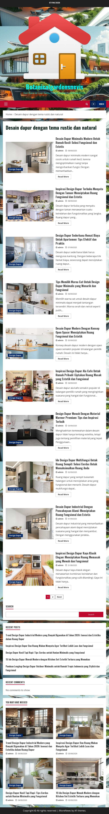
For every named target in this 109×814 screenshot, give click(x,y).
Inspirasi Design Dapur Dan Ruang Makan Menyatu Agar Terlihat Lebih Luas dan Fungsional (49, 646)
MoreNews (65, 810)
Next (59, 597)
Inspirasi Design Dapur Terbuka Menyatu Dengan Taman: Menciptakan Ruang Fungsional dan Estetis (30, 205)
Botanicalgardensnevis (54, 86)
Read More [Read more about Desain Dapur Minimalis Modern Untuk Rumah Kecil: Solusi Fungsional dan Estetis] (64, 177)
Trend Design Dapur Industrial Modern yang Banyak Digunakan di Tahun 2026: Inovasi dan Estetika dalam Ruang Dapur (29, 746)
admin (60, 150)
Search (9, 606)
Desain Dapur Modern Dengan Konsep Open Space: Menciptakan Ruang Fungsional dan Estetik (30, 343)
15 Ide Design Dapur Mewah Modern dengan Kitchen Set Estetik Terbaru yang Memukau (48, 659)
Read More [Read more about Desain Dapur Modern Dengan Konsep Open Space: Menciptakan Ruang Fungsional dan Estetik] (64, 359)
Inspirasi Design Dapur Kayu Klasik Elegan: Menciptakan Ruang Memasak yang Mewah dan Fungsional (30, 570)
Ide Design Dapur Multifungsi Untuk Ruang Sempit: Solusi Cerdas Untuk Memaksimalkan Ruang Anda (30, 477)
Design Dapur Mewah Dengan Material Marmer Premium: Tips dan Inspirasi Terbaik (30, 430)
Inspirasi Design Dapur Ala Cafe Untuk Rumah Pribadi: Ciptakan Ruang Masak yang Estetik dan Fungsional (30, 386)
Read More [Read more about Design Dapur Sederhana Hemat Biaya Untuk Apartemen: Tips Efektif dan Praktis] (64, 270)
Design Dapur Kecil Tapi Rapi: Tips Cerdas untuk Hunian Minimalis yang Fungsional (45, 652)
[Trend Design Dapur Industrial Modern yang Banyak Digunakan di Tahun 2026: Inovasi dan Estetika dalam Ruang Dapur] (29, 723)
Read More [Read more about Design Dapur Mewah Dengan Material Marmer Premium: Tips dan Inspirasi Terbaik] (64, 448)
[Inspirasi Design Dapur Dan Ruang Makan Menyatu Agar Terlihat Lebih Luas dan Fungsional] (79, 723)
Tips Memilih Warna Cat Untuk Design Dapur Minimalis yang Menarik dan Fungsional (30, 298)
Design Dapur (15, 169)
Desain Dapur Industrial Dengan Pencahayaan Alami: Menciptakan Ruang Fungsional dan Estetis (30, 523)
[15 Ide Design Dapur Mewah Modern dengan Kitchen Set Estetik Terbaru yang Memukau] (79, 773)
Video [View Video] (97, 104)
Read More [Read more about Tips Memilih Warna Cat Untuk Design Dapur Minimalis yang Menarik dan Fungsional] (64, 317)
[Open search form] (87, 104)
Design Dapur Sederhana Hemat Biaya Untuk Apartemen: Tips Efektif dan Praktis (30, 252)
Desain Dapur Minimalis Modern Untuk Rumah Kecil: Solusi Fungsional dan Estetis (30, 157)
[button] (6, 104)
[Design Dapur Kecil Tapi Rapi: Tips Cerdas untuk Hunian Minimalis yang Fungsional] (29, 773)
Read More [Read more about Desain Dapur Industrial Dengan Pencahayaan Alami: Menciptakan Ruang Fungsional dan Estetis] (64, 541)
